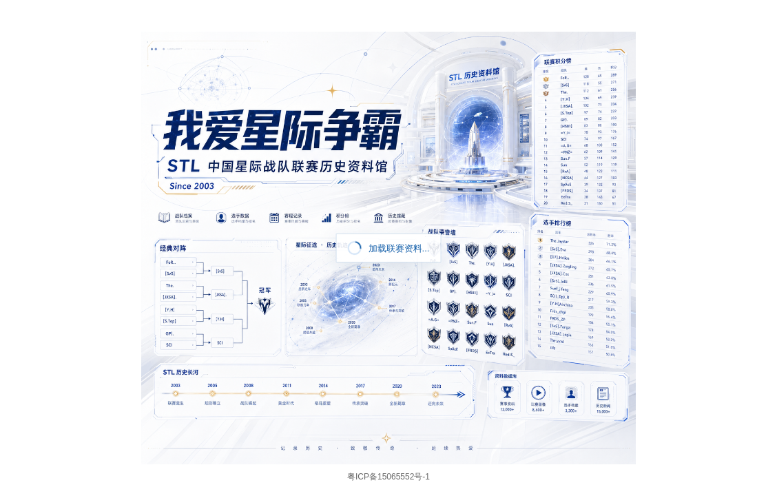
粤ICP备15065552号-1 (388, 477)
